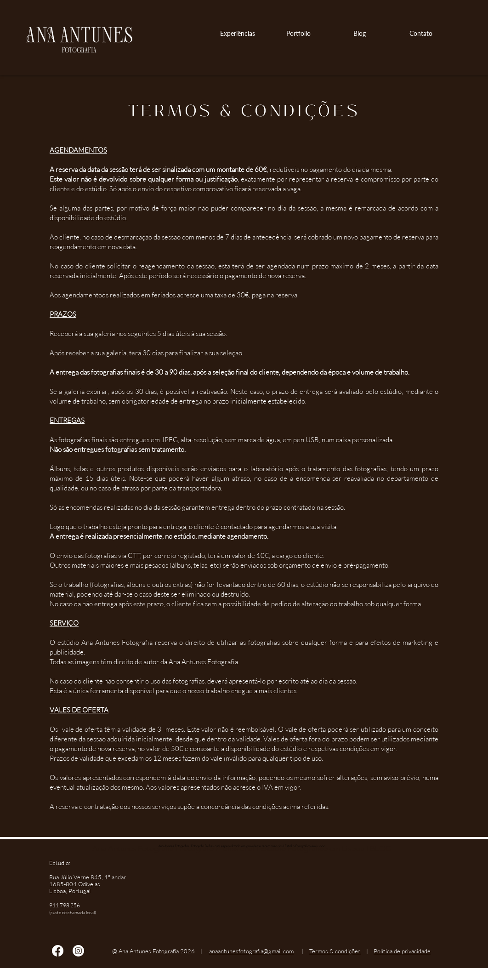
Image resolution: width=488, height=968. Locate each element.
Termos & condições (335, 951)
